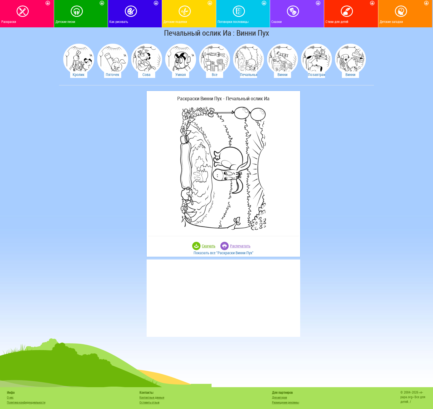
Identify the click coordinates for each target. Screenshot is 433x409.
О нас (10, 397)
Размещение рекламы (285, 402)
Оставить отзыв (149, 402)
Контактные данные (151, 397)
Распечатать (240, 245)
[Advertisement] (102, 174)
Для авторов (279, 397)
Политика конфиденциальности (26, 402)
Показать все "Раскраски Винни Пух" (224, 252)
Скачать (208, 245)
